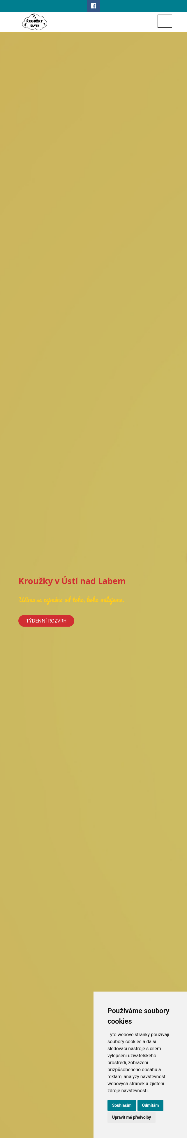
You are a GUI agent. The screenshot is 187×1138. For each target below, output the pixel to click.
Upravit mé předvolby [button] (131, 1117)
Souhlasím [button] (122, 1105)
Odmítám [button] (150, 1105)
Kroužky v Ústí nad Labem (72, 581)
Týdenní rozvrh (46, 621)
